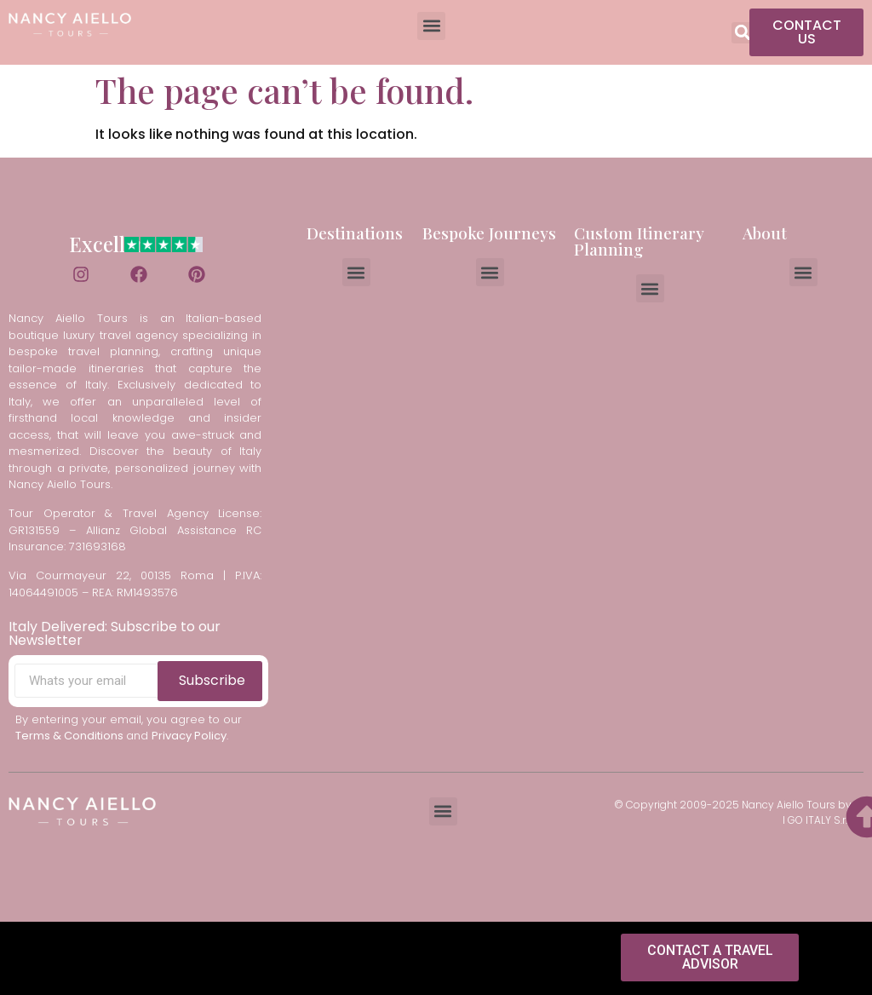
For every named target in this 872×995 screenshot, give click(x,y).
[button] (431, 26)
